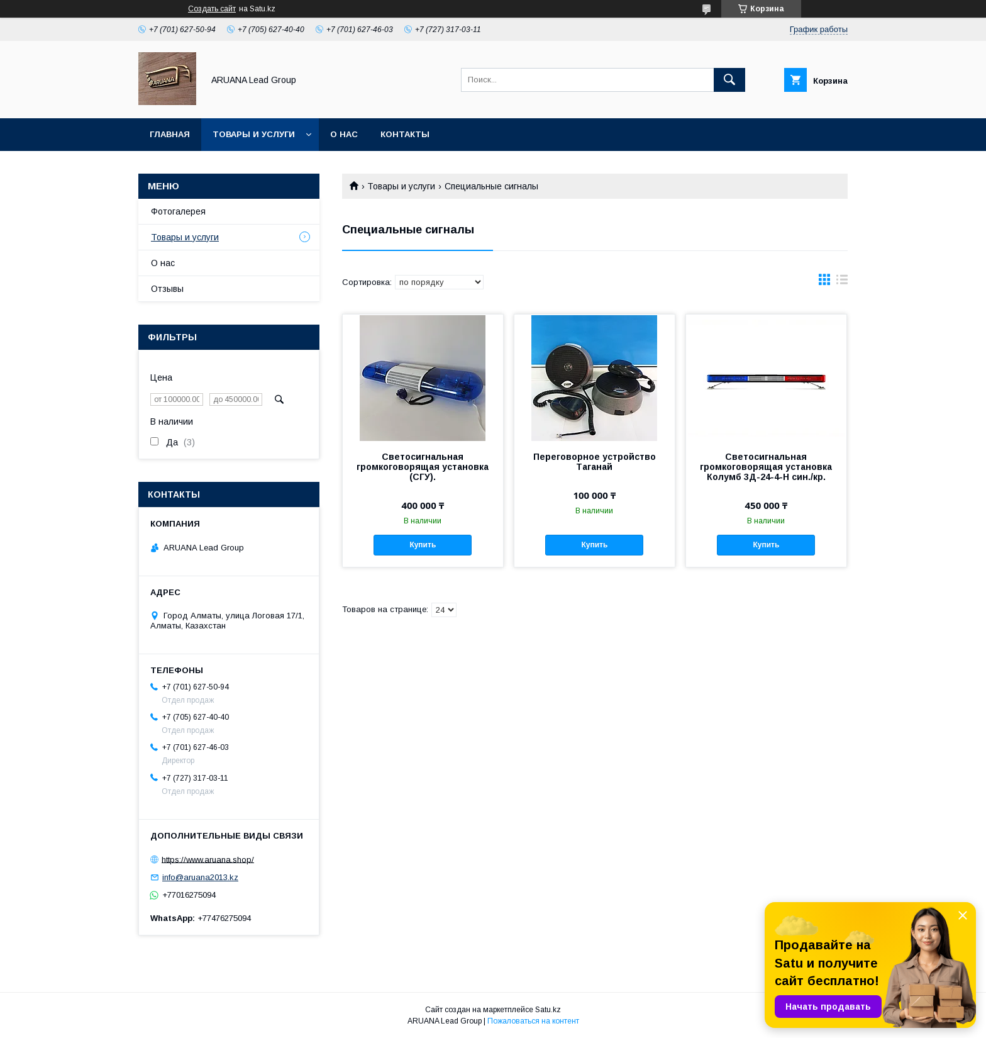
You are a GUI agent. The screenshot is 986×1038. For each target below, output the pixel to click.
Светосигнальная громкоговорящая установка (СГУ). (423, 467)
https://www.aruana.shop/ (208, 859)
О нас (344, 134)
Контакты (404, 134)
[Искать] (729, 80)
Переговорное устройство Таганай (594, 462)
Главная (170, 134)
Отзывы (167, 289)
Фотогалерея (178, 211)
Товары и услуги (254, 134)
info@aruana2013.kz (200, 877)
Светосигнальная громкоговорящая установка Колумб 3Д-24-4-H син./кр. (766, 467)
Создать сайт (212, 8)
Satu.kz (548, 1009)
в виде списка (842, 282)
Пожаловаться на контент (533, 1021)
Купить (422, 544)
